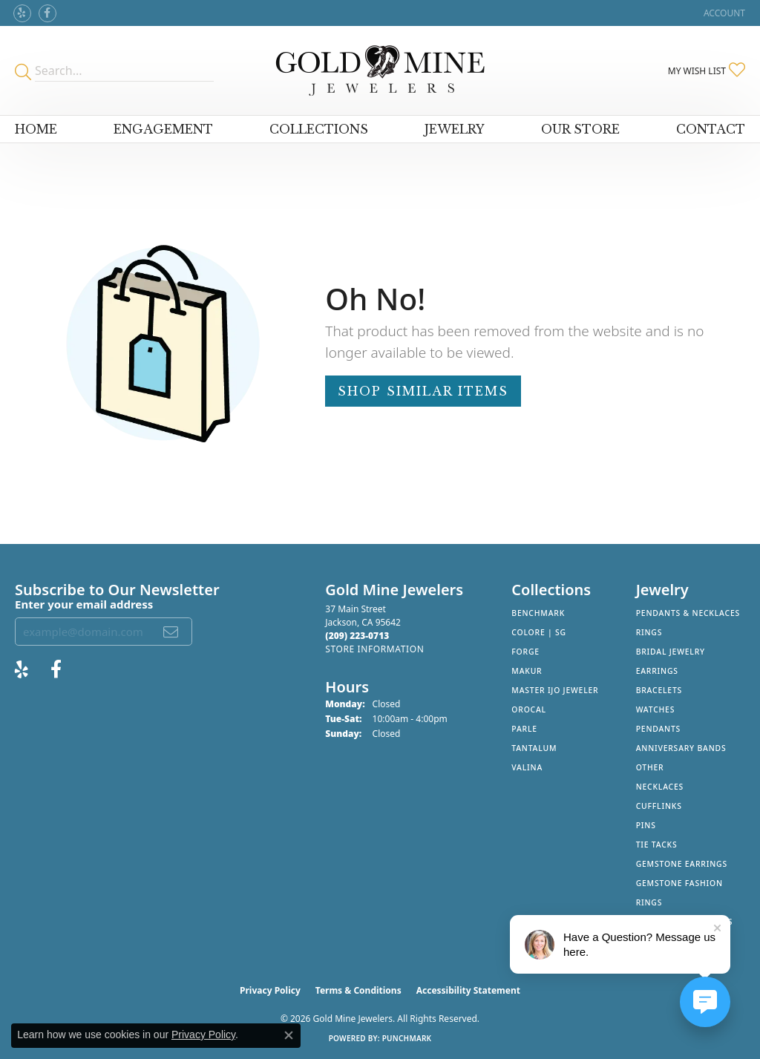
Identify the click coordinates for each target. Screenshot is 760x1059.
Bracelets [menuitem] (659, 690)
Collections (318, 129)
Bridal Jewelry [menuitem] (670, 651)
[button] (723, 13)
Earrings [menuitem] (657, 671)
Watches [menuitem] (655, 709)
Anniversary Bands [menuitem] (681, 748)
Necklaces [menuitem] (660, 786)
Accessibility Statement (468, 990)
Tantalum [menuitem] (534, 748)
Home (36, 129)
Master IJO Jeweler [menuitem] (554, 690)
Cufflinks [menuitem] (659, 806)
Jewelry (455, 129)
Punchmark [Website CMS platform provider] (407, 1038)
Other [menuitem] (650, 767)
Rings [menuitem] (649, 632)
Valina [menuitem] (527, 767)
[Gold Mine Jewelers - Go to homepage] (380, 70)
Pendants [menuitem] (658, 729)
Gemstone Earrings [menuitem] (681, 864)
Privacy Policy (270, 990)
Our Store (580, 129)
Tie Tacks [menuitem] (657, 844)
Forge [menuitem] (525, 651)
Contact (710, 129)
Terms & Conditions (358, 990)
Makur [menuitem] (526, 671)
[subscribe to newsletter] (171, 631)
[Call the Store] (357, 635)
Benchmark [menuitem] (538, 613)
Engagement (163, 129)
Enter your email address (84, 604)
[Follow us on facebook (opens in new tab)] (47, 13)
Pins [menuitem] (646, 825)
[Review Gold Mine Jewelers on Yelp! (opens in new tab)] (22, 13)
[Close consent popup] (288, 1035)
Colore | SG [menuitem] (538, 632)
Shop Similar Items (423, 391)
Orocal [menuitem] (528, 709)
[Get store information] (374, 649)
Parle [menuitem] (524, 729)
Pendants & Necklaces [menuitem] (688, 613)
